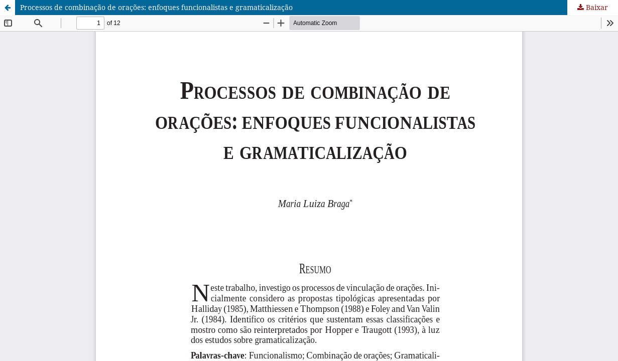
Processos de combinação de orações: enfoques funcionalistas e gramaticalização (156, 7)
